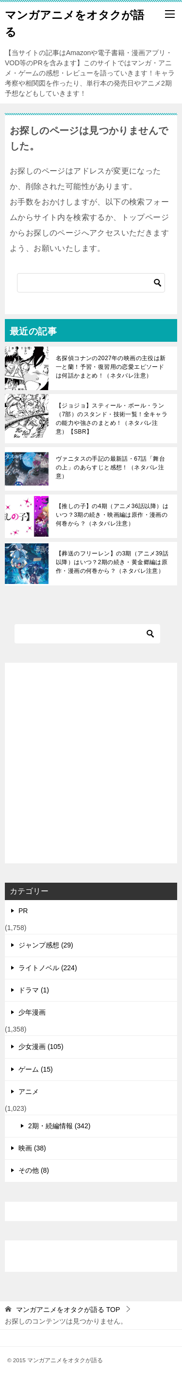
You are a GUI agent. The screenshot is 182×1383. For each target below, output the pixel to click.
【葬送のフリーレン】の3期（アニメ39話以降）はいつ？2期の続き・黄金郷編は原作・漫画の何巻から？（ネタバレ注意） (112, 562)
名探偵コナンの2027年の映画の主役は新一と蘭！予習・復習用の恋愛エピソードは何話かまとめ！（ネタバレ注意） (111, 367)
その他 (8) (33, 1170)
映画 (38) (32, 1148)
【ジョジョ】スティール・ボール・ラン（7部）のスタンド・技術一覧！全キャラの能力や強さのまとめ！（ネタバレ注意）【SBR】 (111, 418)
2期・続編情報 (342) (59, 1126)
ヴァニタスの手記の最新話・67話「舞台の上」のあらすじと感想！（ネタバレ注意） (110, 467)
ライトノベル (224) (47, 968)
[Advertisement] (91, 763)
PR (23, 911)
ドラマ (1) (33, 990)
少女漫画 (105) (41, 1046)
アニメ (28, 1091)
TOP (68, 1309)
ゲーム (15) (35, 1069)
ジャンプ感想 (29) (45, 945)
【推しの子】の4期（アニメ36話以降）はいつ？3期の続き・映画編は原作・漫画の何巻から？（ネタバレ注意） (112, 515)
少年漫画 (32, 1012)
